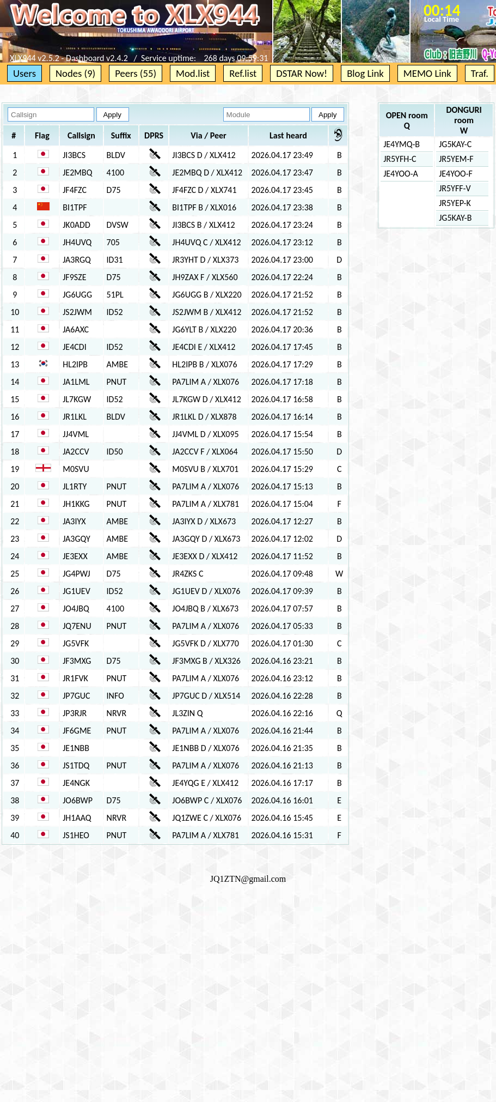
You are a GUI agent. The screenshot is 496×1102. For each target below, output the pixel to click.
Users (24, 73)
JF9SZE (74, 277)
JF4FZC (75, 190)
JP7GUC (76, 696)
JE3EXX (75, 556)
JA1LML (76, 382)
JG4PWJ (76, 573)
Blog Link (365, 73)
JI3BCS (74, 155)
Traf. (479, 73)
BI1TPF (75, 207)
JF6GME (77, 730)
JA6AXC (76, 329)
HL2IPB (75, 364)
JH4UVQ (77, 242)
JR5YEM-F (456, 159)
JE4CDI (74, 347)
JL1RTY (75, 486)
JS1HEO (76, 835)
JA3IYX (74, 521)
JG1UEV (76, 591)
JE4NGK (76, 783)
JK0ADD (76, 225)
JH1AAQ (77, 818)
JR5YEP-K (455, 203)
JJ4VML (76, 434)
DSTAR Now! (301, 73)
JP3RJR (75, 713)
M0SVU (76, 469)
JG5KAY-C (455, 144)
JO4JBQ (76, 608)
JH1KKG (76, 504)
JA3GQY (76, 539)
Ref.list (242, 73)
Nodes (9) (75, 73)
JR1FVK (75, 678)
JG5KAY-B (455, 218)
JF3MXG (77, 661)
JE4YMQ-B (401, 144)
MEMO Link (427, 73)
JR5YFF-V (454, 188)
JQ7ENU (77, 626)
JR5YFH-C (399, 159)
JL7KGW (77, 399)
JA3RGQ (77, 260)
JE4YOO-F (456, 173)
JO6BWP (78, 800)
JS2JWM (77, 312)
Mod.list (193, 73)
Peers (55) (135, 73)
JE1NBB (76, 748)
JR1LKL (75, 416)
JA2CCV (76, 451)
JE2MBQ (77, 172)
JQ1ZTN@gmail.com (248, 878)
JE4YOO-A (400, 173)
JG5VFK (76, 643)
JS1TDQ (76, 765)
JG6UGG (77, 294)
